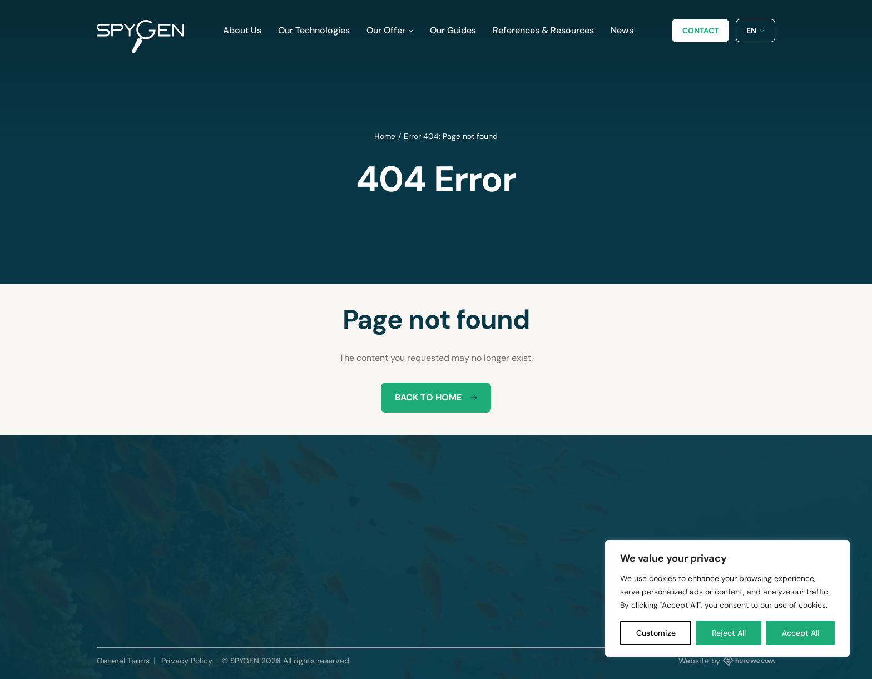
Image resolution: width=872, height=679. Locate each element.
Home (384, 136)
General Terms (123, 661)
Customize (656, 633)
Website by (726, 660)
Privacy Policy (186, 661)
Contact (700, 31)
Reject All (729, 633)
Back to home (436, 397)
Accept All (800, 633)
